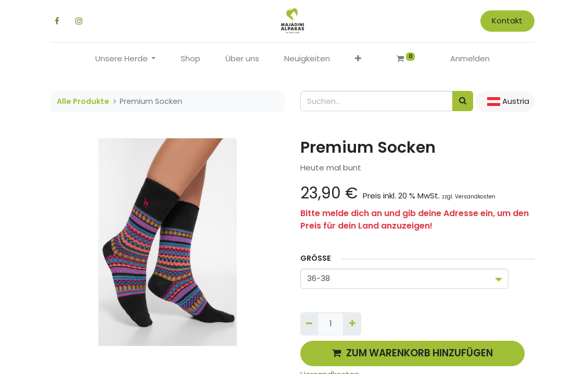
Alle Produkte (83, 101)
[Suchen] (462, 101)
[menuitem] (190, 59)
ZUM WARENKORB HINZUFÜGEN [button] (412, 353)
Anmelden (470, 58)
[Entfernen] (309, 324)
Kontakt (507, 20)
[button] (358, 59)
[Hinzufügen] (352, 324)
